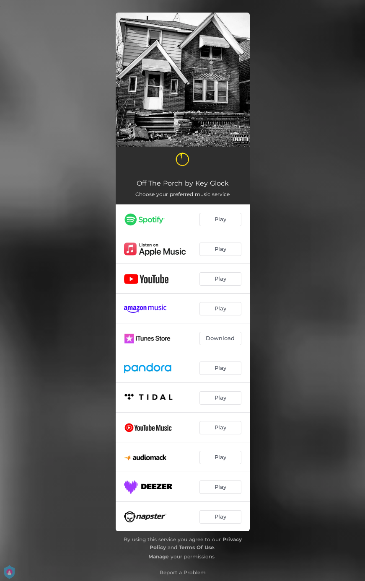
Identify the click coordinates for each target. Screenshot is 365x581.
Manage (158, 556)
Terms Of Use (196, 547)
